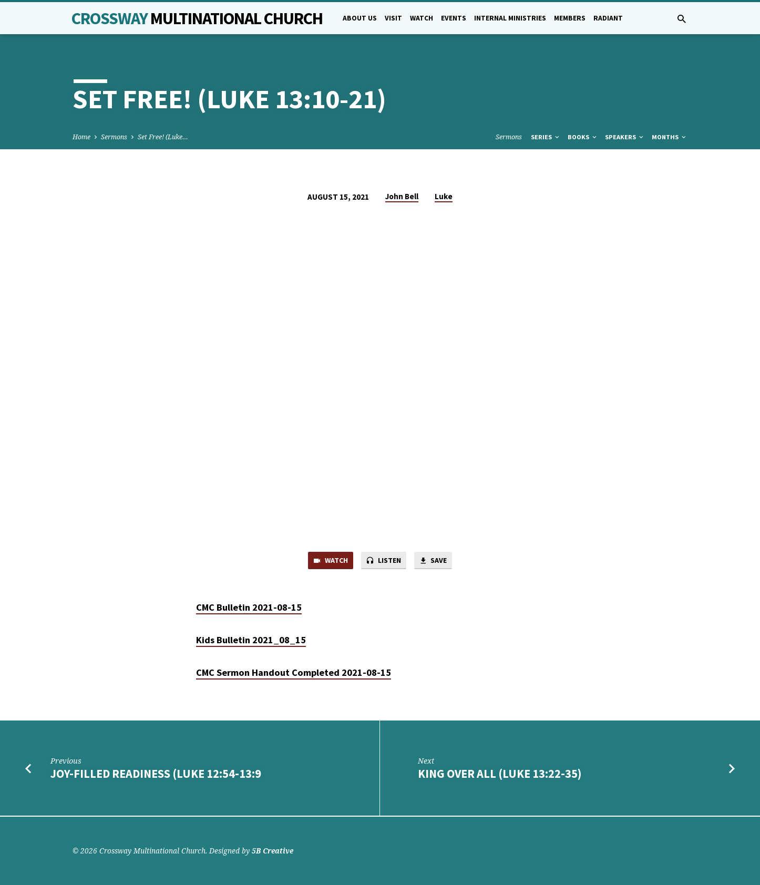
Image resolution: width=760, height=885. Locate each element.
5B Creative (272, 851)
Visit (393, 18)
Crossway (197, 18)
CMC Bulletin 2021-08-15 (249, 608)
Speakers (625, 137)
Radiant (608, 18)
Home (81, 136)
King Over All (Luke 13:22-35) (499, 774)
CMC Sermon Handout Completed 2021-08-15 (293, 673)
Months (669, 137)
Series (546, 137)
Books (583, 137)
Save (435, 561)
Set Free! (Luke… (163, 136)
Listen (384, 561)
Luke (444, 196)
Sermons (114, 136)
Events (453, 18)
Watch (421, 18)
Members (570, 18)
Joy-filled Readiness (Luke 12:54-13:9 (155, 774)
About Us (360, 18)
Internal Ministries (510, 18)
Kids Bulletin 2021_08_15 (251, 641)
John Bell (401, 196)
